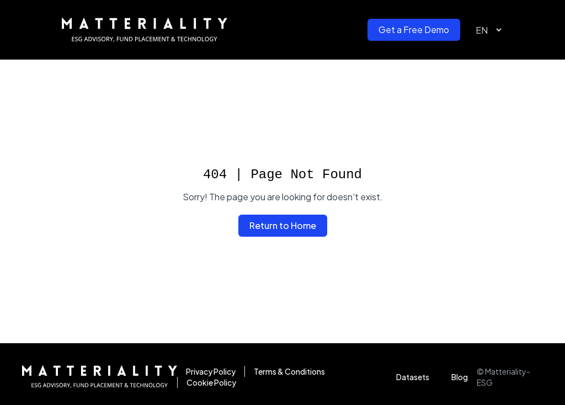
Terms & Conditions (289, 371)
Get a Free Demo (414, 29)
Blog (459, 377)
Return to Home (282, 225)
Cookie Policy (211, 382)
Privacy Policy (211, 371)
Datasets (412, 377)
